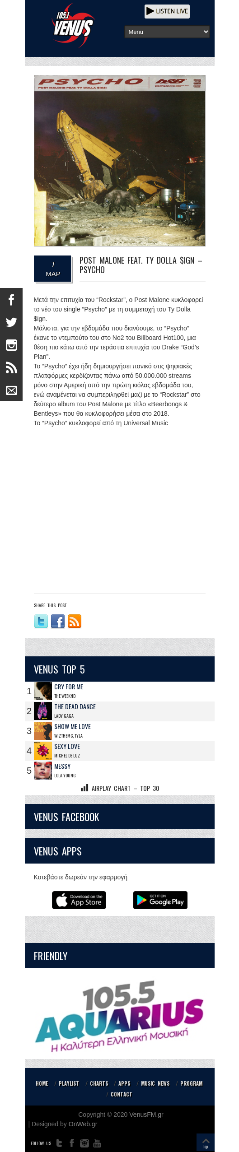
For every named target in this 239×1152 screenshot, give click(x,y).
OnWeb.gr (83, 1124)
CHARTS (99, 1083)
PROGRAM (191, 1083)
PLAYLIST (69, 1083)
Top (205, 1146)
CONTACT (121, 1094)
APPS (124, 1083)
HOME (42, 1083)
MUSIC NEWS (155, 1083)
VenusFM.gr (146, 1114)
